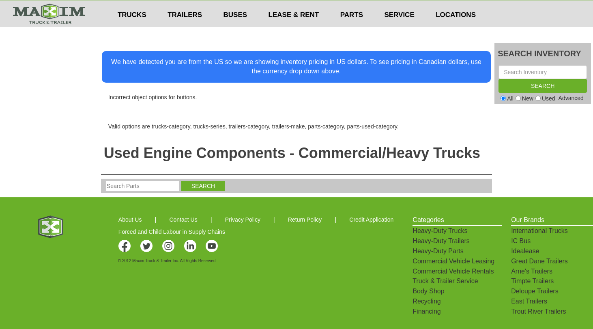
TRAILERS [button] (185, 30)
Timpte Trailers (532, 281)
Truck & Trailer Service (445, 281)
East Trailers (529, 301)
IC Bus (521, 240)
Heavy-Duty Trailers (441, 240)
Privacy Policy (242, 219)
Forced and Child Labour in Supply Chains (171, 232)
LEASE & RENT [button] (294, 30)
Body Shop (428, 291)
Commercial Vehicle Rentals (453, 271)
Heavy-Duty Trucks (440, 230)
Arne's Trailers (531, 271)
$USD (390, 8)
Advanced (571, 98)
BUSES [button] (235, 30)
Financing (426, 311)
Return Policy (305, 219)
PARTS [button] (351, 30)
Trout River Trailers (538, 311)
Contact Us (183, 219)
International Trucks (539, 230)
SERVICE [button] (399, 30)
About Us (130, 219)
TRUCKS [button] (132, 30)
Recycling (426, 301)
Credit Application (371, 219)
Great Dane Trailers (539, 261)
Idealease (525, 251)
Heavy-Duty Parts (438, 251)
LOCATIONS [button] (456, 30)
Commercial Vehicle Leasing (453, 261)
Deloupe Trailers (535, 291)
